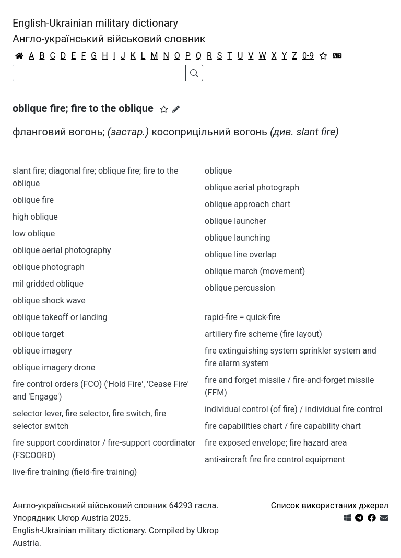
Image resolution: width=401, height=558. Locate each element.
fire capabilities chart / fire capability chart (283, 426)
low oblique (34, 233)
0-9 (308, 56)
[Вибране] (323, 56)
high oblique (35, 217)
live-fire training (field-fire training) (75, 472)
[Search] (99, 73)
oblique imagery (42, 351)
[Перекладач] (337, 56)
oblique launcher (235, 221)
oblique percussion (240, 288)
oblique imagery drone (54, 367)
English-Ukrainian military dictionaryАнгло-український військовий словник (109, 31)
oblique (218, 171)
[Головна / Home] (19, 56)
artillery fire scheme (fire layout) (263, 334)
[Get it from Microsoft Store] (347, 518)
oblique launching (237, 238)
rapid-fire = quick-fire (242, 317)
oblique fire (33, 200)
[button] (164, 109)
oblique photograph (49, 267)
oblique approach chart (247, 204)
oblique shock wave (49, 300)
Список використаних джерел (329, 505)
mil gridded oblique (48, 284)
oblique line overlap (240, 254)
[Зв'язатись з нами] (384, 518)
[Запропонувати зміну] (176, 109)
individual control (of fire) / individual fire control (294, 409)
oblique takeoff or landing (60, 317)
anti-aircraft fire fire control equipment (275, 459)
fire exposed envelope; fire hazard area (276, 443)
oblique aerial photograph (252, 187)
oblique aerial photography (62, 250)
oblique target (38, 334)
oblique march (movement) (255, 271)
